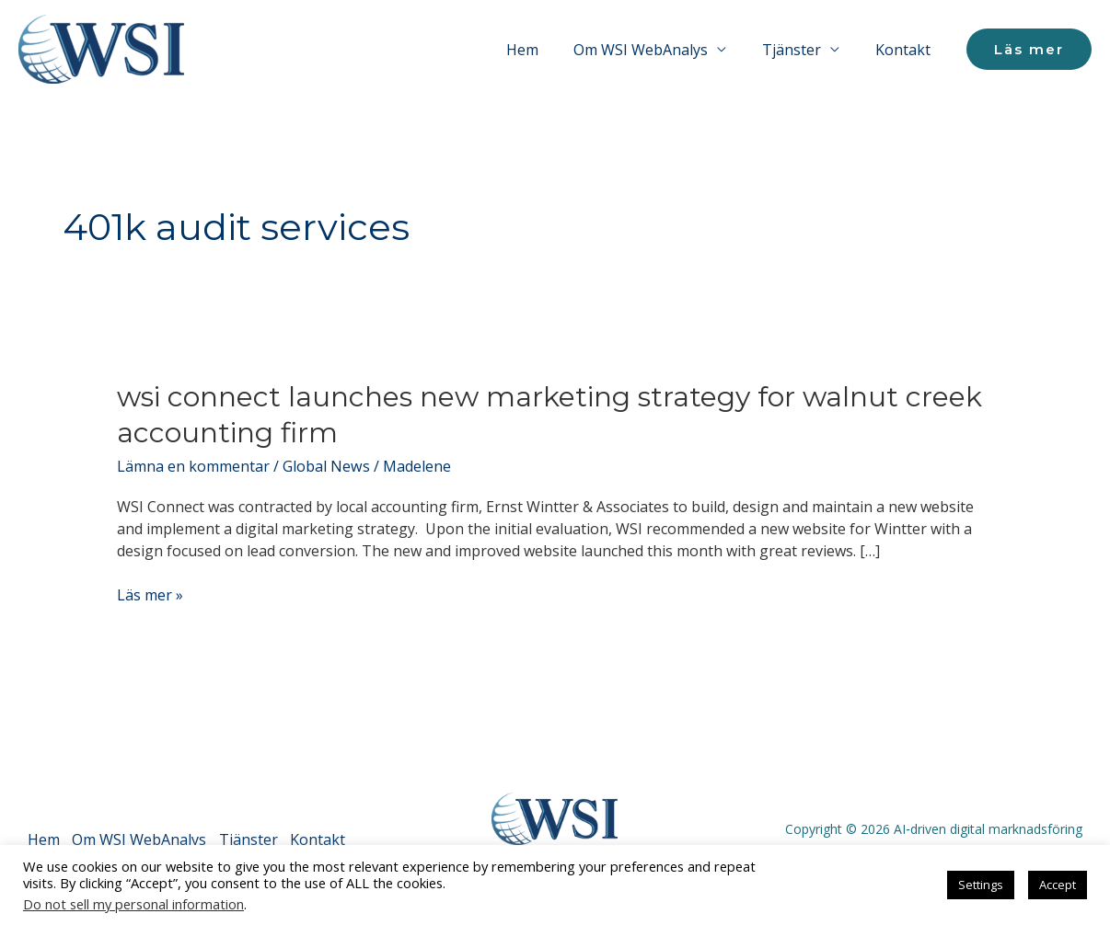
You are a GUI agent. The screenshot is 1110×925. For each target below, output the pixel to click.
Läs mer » (150, 595)
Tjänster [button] (800, 50)
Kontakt (905, 50)
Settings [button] (980, 884)
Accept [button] (1057, 884)
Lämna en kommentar (193, 466)
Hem (543, 50)
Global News (326, 466)
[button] (1029, 49)
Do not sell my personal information (133, 904)
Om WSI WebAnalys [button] (656, 50)
